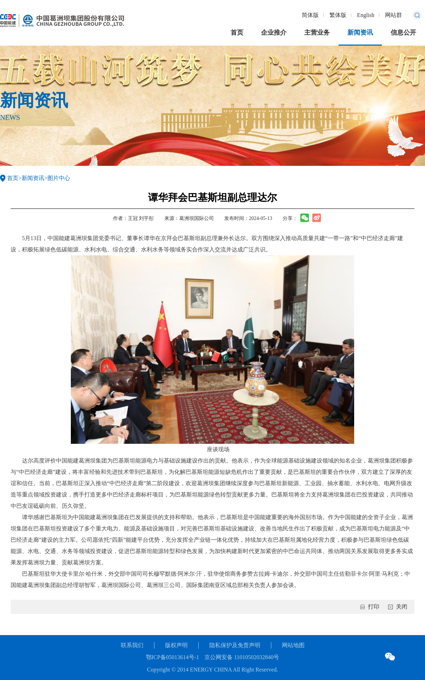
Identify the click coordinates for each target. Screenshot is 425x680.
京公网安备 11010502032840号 (241, 657)
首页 (237, 32)
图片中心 (58, 178)
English (365, 15)
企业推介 (274, 32)
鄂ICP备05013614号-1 (172, 657)
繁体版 (337, 15)
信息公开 (403, 32)
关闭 (401, 607)
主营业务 (317, 32)
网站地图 (293, 645)
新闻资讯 (360, 32)
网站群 (393, 15)
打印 (373, 607)
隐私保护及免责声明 (234, 645)
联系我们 (132, 645)
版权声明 (176, 645)
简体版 (310, 15)
